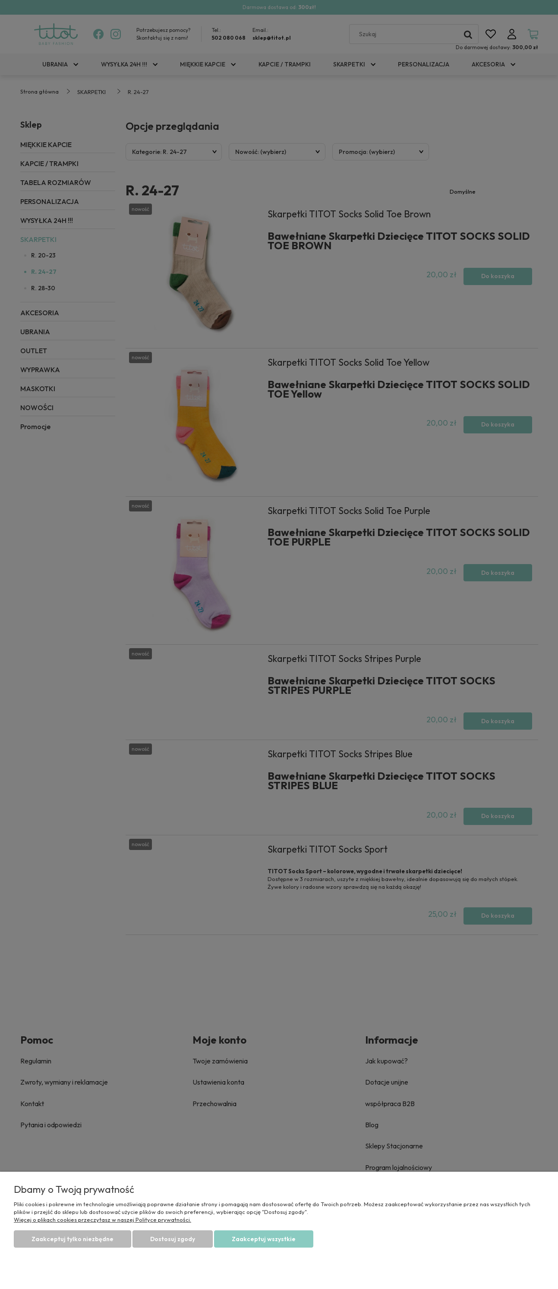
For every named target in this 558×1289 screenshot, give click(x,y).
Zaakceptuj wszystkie (264, 1239)
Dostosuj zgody (172, 1239)
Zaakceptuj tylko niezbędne (72, 1239)
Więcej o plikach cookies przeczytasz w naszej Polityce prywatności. (102, 1219)
